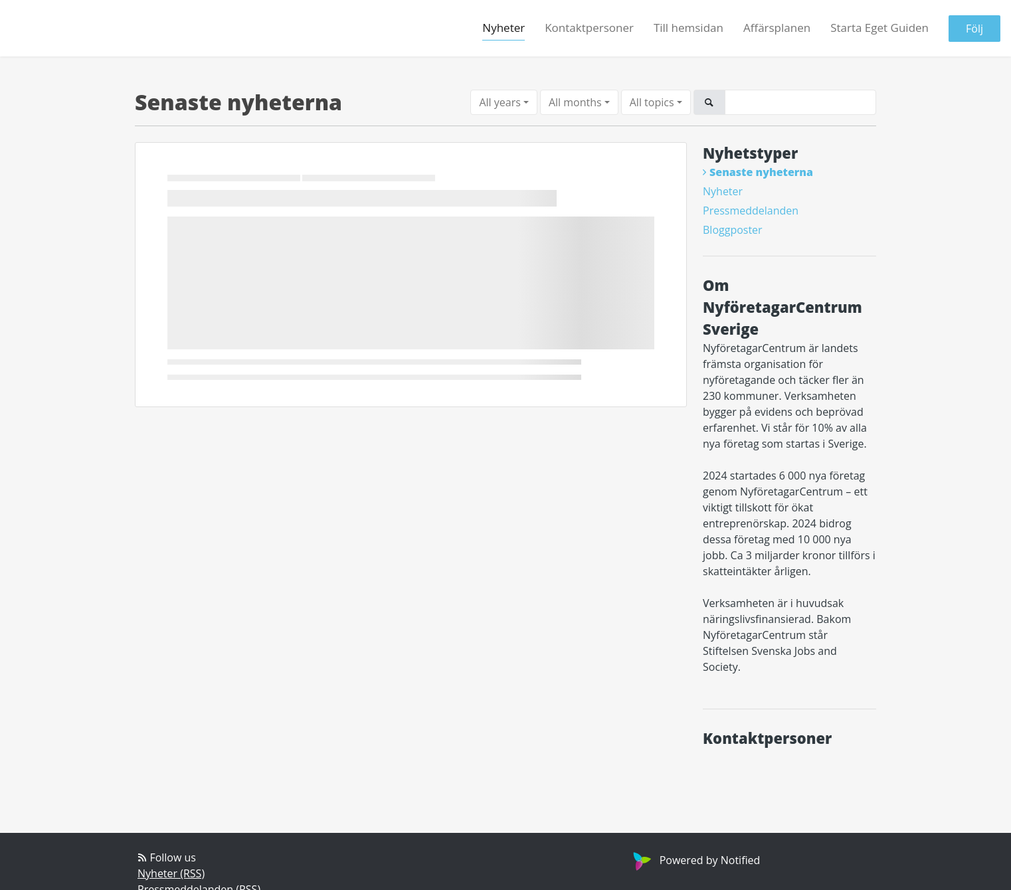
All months (575, 102)
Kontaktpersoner (589, 27)
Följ (974, 28)
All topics (652, 102)
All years (499, 102)
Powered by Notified (695, 860)
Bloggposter (733, 229)
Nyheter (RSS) (171, 873)
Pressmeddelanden (750, 210)
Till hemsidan (688, 27)
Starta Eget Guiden (879, 27)
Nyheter (503, 27)
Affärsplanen (776, 27)
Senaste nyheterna (761, 172)
